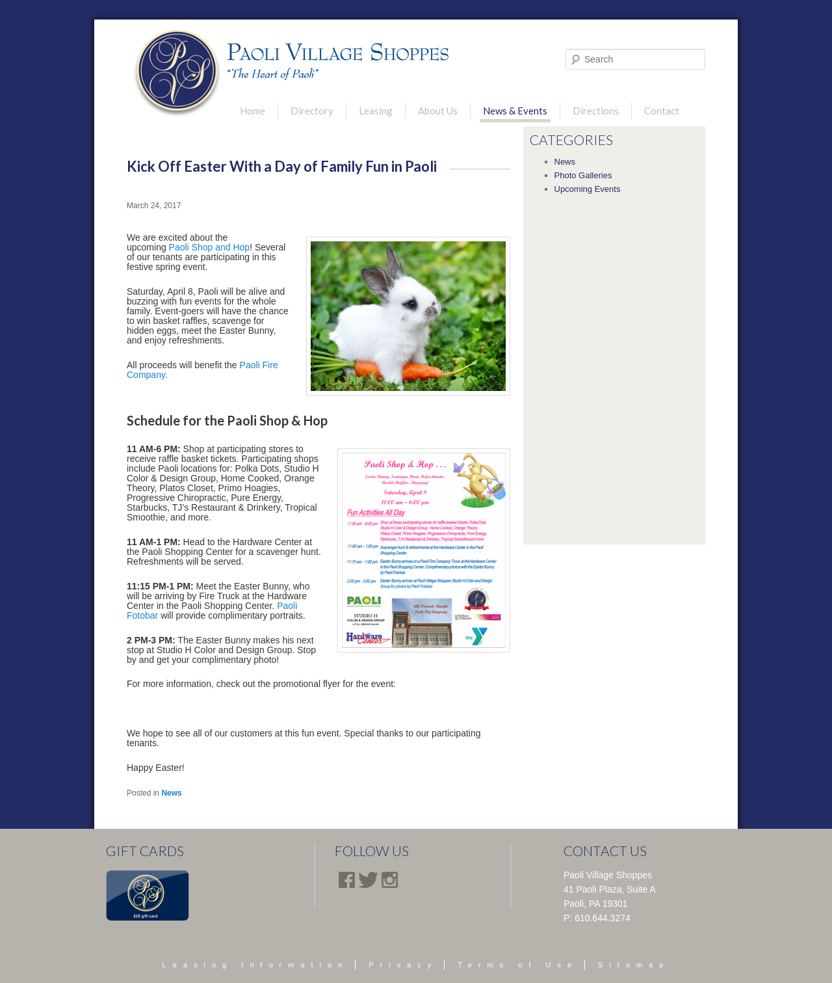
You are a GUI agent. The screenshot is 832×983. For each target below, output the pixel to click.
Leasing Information (255, 965)
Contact (661, 110)
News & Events (515, 110)
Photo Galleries (583, 175)
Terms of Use (518, 965)
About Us (438, 110)
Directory (312, 110)
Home (252, 110)
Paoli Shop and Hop (209, 247)
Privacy (403, 965)
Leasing (376, 110)
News (171, 793)
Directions (596, 110)
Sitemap (634, 965)
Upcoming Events (587, 189)
